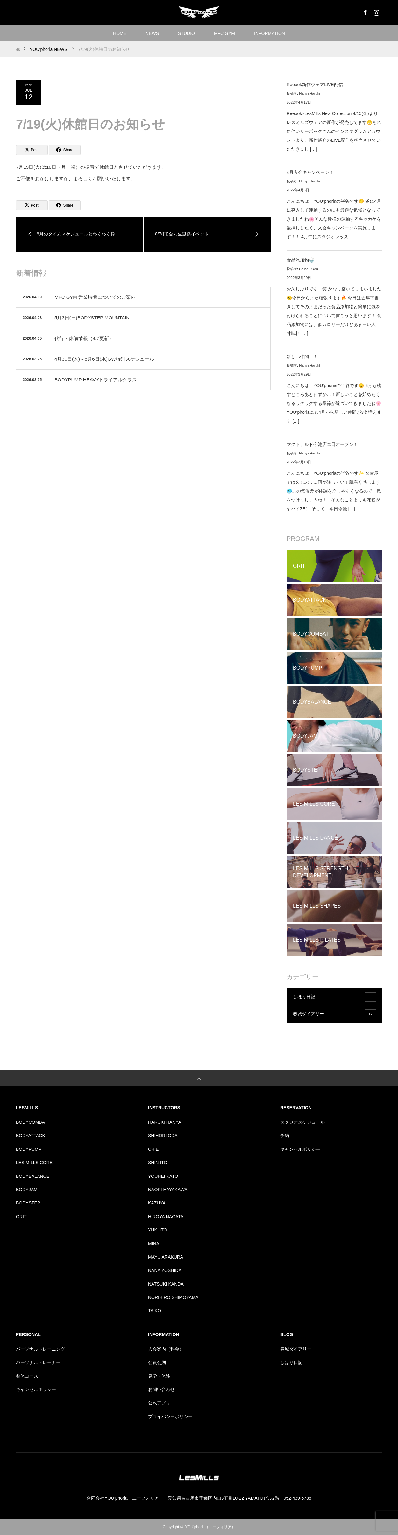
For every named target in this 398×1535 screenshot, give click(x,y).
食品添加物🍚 (300, 260)
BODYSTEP (28, 1202)
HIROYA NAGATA (165, 1216)
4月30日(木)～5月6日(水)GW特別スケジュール (104, 359)
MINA (153, 1243)
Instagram (375, 11)
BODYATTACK (30, 1135)
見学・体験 (159, 1376)
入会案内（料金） (166, 1349)
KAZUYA (157, 1202)
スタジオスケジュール (302, 1122)
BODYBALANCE (32, 1176)
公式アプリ (159, 1402)
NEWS (152, 33)
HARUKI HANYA (164, 1122)
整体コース (27, 1376)
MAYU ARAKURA (165, 1256)
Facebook (364, 11)
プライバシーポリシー (170, 1416)
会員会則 (157, 1362)
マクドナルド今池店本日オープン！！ (324, 444)
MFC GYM (224, 33)
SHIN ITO (157, 1162)
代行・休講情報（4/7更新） (84, 338)
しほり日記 (334, 997)
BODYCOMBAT (31, 1122)
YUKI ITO (157, 1229)
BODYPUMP (28, 1149)
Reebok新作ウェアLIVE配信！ (317, 84)
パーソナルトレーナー (38, 1362)
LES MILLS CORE (34, 1162)
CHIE (153, 1149)
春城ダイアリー (334, 1014)
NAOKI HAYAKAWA (168, 1189)
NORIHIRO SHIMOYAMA (173, 1297)
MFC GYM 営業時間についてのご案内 (95, 297)
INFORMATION (269, 33)
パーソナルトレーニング (40, 1349)
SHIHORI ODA (163, 1135)
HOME (119, 33)
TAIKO (154, 1310)
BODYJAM (27, 1189)
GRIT (21, 1216)
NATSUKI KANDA (166, 1283)
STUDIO (186, 33)
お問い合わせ (161, 1389)
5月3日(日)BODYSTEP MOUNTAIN (92, 317)
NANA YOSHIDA (164, 1270)
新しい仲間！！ (302, 356)
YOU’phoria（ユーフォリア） (210, 1527)
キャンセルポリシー (300, 1149)
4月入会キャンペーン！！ (312, 172)
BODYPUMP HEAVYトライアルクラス (95, 379)
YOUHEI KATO (163, 1176)
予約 (284, 1135)
